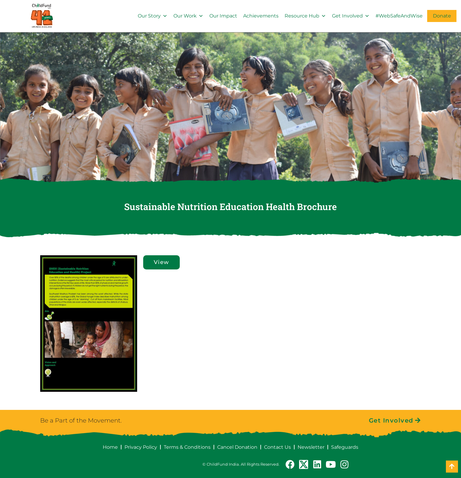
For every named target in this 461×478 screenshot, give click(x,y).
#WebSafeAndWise (399, 16)
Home (110, 447)
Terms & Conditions (187, 447)
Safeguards (344, 447)
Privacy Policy (140, 447)
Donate (442, 16)
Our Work (188, 16)
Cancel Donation (237, 447)
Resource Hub (305, 16)
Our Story (152, 16)
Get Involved (350, 16)
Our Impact (223, 16)
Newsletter (311, 447)
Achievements (261, 16)
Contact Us (277, 447)
